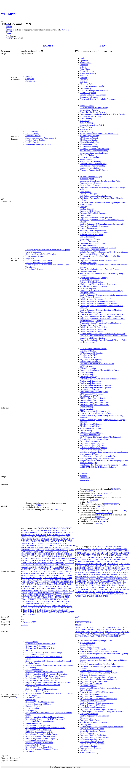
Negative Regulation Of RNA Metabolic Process (44, 672)
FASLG (101, 562)
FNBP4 (89, 564)
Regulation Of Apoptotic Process (92, 744)
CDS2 (57, 539)
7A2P (107, 634)
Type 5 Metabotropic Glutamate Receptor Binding (99, 134)
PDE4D (115, 574)
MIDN (57, 567)
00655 (77, 619)
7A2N (97, 634)
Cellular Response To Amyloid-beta (93, 327)
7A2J (77, 634)
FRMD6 (29, 552)
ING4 (58, 556)
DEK (34, 545)
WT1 (30, 606)
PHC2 (23, 580)
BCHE (38, 535)
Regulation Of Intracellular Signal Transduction (98, 709)
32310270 (108, 513)
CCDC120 (36, 539)
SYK (77, 589)
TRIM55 (47, 45)
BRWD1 (55, 535)
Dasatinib (83, 473)
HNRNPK (100, 566)
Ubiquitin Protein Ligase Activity (38, 144)
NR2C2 (24, 576)
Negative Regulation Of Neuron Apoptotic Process (99, 269)
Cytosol (83, 67)
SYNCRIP (64, 591)
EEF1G (72, 545)
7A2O (102, 634)
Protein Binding (31, 131)
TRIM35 (44, 597)
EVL (83, 562)
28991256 (96, 519)
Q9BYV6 (24, 625)
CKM (23, 541)
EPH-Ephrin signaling (88, 377)
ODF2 (48, 576)
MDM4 (51, 567)
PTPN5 (96, 581)
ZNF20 (63, 608)
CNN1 (94, 555)
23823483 (44, 507)
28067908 (107, 504)
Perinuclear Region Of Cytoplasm (93, 86)
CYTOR (40, 543)
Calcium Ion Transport (88, 194)
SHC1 (98, 585)
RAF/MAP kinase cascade (90, 435)
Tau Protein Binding (88, 159)
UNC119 (109, 594)
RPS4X (55, 586)
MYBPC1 (31, 571)
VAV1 (115, 594)
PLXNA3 (68, 580)
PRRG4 (125, 579)
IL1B (83, 568)
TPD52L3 (57, 595)
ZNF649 (38, 612)
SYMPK (56, 591)
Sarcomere (29, 751)
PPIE (43, 582)
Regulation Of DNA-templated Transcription (42, 678)
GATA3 (48, 552)
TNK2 (105, 589)
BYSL (68, 535)
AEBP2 (69, 528)
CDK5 (77, 555)
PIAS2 (39, 580)
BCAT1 (32, 535)
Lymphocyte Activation (89, 714)
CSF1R (125, 555)
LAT (101, 570)
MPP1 (36, 569)
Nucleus (28, 77)
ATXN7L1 (25, 535)
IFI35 (32, 556)
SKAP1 (108, 585)
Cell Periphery (85, 88)
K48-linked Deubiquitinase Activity (39, 732)
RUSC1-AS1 (26, 588)
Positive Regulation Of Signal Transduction (96, 692)
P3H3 (23, 578)
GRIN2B (86, 566)
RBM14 (50, 584)
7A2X (98, 636)
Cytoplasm (29, 79)
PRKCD (78, 579)
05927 (23, 619)
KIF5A (35, 560)
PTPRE (115, 581)
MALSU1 (24, 567)
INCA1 (53, 556)
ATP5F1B (47, 532)
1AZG (98, 627)
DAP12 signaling (86, 372)
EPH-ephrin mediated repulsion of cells (95, 411)
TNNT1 (112, 589)
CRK (120, 555)
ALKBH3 (42, 530)
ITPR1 (117, 568)
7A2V (87, 636)
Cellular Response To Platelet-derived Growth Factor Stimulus (104, 252)
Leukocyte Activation (88, 686)
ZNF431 (38, 610)
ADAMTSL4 (60, 528)
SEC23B (34, 588)
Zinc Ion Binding (32, 134)
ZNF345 (31, 610)
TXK (85, 594)
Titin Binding (30, 667)
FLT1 (83, 564)
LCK (105, 570)
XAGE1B (36, 606)
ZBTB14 (61, 606)
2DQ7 (92, 630)
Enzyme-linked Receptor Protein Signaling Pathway (100, 688)
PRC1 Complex (31, 695)
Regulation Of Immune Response (93, 658)
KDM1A (78, 570)
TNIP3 (23, 595)
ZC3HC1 (41, 608)
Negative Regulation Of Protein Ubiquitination (98, 248)
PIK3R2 (93, 577)
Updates (9, 33)
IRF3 (27, 558)
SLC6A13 (51, 588)
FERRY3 (48, 550)
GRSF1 (93, 566)
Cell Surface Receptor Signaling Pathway (96, 196)
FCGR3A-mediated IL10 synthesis (93, 448)
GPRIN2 (34, 554)
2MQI (98, 630)
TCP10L (24, 593)
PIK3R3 (100, 577)
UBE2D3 (39, 601)
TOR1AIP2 (48, 595)
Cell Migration (85, 724)
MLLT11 (29, 569)
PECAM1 (79, 577)
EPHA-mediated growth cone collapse (94, 402)
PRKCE (85, 579)
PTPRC (109, 581)
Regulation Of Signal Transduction (93, 681)
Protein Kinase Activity (89, 110)
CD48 (94, 553)
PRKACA (57, 582)
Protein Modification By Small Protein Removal (43, 657)
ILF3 (48, 556)
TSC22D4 (45, 599)
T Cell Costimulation (88, 245)
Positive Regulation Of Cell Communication (97, 703)
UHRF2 (102, 594)
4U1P (102, 632)
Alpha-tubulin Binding (88, 144)
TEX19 (30, 593)
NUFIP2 (42, 576)
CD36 (84, 553)
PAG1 (104, 574)
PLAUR (106, 577)
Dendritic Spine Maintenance (91, 312)
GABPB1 (40, 552)
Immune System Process (89, 185)
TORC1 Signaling (32, 708)
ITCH (103, 568)
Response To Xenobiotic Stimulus (93, 213)
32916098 (94, 500)
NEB (38, 573)
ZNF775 (70, 612)
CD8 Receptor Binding (89, 140)
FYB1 (94, 564)
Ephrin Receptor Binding (89, 157)
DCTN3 (67, 543)
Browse (9, 27)
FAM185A (65, 548)
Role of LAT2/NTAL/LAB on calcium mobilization (100, 379)
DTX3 (94, 559)
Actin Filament (85, 69)
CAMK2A (60, 537)
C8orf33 (123, 549)
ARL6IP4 (33, 532)
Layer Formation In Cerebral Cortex (94, 232)
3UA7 (82, 632)
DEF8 (29, 545)
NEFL (48, 573)
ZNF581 (24, 612)
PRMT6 (112, 579)
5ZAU (112, 632)
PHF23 (28, 580)
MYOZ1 (68, 571)
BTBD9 (62, 535)
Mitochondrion (85, 63)
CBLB (99, 551)
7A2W (92, 636)
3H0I (124, 630)
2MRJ (103, 630)
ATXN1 (88, 549)
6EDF (117, 632)
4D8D (88, 632)
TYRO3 (96, 594)
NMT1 (125, 572)
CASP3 (78, 551)
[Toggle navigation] (2, 21)
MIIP (62, 567)
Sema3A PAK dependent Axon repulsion (95, 413)
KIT (97, 570)
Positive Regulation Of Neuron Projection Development (101, 224)
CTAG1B (55, 541)
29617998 (100, 506)
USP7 (50, 603)
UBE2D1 (24, 601)
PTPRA (103, 581)
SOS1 (89, 587)
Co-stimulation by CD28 (89, 390)
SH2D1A (84, 585)
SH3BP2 (92, 585)
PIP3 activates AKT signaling (91, 353)
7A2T (77, 636)
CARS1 (24, 539)
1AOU (88, 627)
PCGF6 (58, 578)
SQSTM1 (43, 591)
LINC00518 (49, 563)
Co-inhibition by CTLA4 (89, 396)
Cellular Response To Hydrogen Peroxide (96, 299)
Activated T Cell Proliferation (91, 282)
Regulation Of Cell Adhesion (91, 684)
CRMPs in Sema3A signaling (91, 424)
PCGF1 (46, 578)
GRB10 (46, 554)
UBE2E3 (46, 601)
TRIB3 (23, 597)
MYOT (62, 571)
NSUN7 (35, 576)
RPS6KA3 (108, 583)
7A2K (82, 634)
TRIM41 (51, 597)
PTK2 (77, 581)
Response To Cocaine (88, 263)
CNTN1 (106, 555)
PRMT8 (119, 579)
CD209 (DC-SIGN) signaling (91, 433)
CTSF (70, 541)
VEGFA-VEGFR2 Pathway (90, 428)
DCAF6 (60, 543)
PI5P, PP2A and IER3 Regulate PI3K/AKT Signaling (100, 437)
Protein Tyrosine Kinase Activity (92, 112)
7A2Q (112, 634)
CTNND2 (105, 557)
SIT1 (103, 585)
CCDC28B (45, 539)
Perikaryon (84, 80)
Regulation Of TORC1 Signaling (38, 730)
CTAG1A (48, 541)
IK (40, 556)
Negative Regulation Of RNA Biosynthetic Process (45, 676)
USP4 (40, 603)
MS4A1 (98, 572)
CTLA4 (90, 557)
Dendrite (83, 78)
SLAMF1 (121, 585)
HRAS (107, 566)
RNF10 (41, 586)
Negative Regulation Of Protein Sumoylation (42, 736)
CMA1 (88, 555)
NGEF (53, 573)
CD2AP (78, 553)
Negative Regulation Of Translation (39, 743)
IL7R (94, 568)
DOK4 (88, 559)
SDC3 (123, 583)
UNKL (23, 603)
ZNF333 (24, 610)
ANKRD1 (50, 530)
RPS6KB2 (117, 583)
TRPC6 (98, 592)
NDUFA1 (24, 573)
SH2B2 (78, 585)
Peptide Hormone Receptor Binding (93, 164)
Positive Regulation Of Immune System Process (98, 651)
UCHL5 (68, 601)
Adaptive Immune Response (91, 183)
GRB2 (121, 564)
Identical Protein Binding (35, 140)
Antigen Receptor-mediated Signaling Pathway (98, 677)
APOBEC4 (25, 532)
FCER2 (107, 562)
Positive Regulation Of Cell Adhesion (94, 716)
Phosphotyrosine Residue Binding (93, 701)
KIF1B (30, 560)
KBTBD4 (45, 558)
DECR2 (24, 545)
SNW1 (65, 588)
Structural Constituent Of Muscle (38, 704)
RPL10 (101, 583)
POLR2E (30, 582)
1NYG (77, 630)
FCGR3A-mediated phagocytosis (92, 450)
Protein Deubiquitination (34, 654)
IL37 (43, 556)
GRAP (109, 564)
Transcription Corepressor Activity (38, 741)
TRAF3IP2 (65, 595)
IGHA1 (78, 568)
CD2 (115, 551)
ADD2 (108, 546)
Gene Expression (86, 215)
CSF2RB (78, 557)
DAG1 (111, 557)
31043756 (98, 495)
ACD (47, 528)
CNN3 (99, 555)
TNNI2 (35, 595)
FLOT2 (78, 564)
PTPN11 (90, 581)
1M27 (119, 627)
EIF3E (31, 548)
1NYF (124, 627)
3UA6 (77, 632)
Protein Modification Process (36, 691)
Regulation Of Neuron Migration (92, 338)
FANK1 (32, 550)
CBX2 (29, 539)
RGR (69, 584)
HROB (23, 556)
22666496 (39, 505)
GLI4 (59, 552)
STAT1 (111, 587)
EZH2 (58, 548)
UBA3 (65, 599)
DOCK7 (52, 545)
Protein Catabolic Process (90, 239)
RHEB (23, 586)
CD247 (125, 551)
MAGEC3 (65, 565)
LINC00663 (59, 563)
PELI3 (64, 578)
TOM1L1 (118, 589)
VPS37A (24, 606)
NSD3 (29, 576)
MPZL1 (42, 569)
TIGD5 (42, 593)
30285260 (104, 519)
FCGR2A (114, 562)
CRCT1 (41, 541)
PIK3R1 (86, 577)
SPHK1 (95, 587)
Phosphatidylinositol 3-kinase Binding (94, 149)
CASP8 (84, 551)
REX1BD (63, 584)
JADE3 (38, 558)
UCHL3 (61, 601)
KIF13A (24, 560)
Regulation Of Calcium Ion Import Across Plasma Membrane (103, 336)
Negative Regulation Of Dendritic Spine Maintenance (100, 323)
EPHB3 (78, 562)
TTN (51, 599)
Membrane (84, 75)
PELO (69, 578)
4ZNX (107, 632)
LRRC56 (46, 565)
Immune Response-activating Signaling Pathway (98, 673)
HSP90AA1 (114, 566)
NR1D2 (67, 573)
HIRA (62, 554)
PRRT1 (70, 582)
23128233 (115, 504)
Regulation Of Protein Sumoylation (39, 747)
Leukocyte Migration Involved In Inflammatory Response (47, 250)
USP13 (29, 603)
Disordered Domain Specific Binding (94, 170)
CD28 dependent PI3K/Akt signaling (94, 392)
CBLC (104, 551)
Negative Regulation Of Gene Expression (96, 217)
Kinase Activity (86, 127)
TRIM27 (37, 597)
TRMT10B (32, 599)
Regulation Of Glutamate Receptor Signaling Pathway (101, 316)
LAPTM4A (34, 563)
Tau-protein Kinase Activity (90, 162)
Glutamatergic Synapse (89, 97)
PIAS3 (45, 580)
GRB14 (52, 554)
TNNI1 (29, 595)
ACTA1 (52, 528)
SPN (106, 587)
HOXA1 (68, 554)
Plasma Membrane (87, 71)
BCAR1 (100, 549)
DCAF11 (53, 543)
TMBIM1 (58, 593)
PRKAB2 (49, 582)
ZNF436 (45, 610)
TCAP (71, 591)
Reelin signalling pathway (90, 441)
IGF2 (37, 556)
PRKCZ (105, 579)
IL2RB (88, 568)
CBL (95, 551)
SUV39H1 (124, 587)
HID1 (58, 554)
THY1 (96, 589)
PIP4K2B (52, 580)
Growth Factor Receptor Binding (92, 166)
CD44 (89, 553)
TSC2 (39, 599)
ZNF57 (65, 610)
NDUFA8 (32, 573)
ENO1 (103, 559)
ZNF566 (58, 610)
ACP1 (94, 546)
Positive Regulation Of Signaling (92, 705)
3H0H (118, 630)
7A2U (82, 636)
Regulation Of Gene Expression (37, 725)
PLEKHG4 (60, 580)
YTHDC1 (98, 596)
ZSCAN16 (31, 614)
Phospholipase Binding (89, 146)
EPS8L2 (46, 548)
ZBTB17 (68, 606)
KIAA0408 (70, 558)
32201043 (100, 513)
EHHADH (25, 548)
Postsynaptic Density (88, 73)
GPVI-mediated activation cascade (93, 349)
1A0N (77, 627)
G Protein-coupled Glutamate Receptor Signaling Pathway (102, 202)
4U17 (97, 632)
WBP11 (91, 596)
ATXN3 (63, 532)
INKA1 (64, 556)
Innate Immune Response (35, 256)
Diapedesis (29, 258)
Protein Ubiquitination (88, 228)
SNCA (77, 587)
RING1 (35, 586)
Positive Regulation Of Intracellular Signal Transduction (101, 727)
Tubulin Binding (86, 123)
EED (67, 545)
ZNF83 (23, 614)
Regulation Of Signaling (89, 694)
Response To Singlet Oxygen (91, 177)
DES (38, 545)
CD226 (120, 551)
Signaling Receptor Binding (90, 116)
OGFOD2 (55, 576)
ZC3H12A (33, 608)
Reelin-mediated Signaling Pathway (93, 254)
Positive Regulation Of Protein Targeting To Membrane (101, 310)
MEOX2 (91, 572)
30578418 (103, 521)
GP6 (104, 564)
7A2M (92, 634)
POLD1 (24, 582)
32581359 (107, 493)
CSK (84, 557)
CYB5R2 (24, 543)
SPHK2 (101, 587)
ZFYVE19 (49, 608)
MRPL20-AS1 (58, 569)
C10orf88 (24, 537)
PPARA (37, 582)
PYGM (23, 584)
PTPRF (121, 581)
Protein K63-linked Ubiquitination (38, 260)
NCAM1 (105, 572)
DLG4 (117, 557)
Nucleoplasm (30, 700)
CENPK (63, 539)
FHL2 (54, 550)
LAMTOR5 (25, 563)
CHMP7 (70, 539)
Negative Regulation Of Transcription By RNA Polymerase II (49, 693)
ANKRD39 (58, 530)
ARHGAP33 (80, 549)
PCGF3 (52, 578)
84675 (23, 617)
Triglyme (83, 476)
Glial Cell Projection (88, 93)
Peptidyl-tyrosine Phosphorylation (93, 230)
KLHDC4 (42, 560)
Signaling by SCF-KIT (88, 355)
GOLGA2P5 (25, 554)
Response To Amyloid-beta (90, 325)
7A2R (117, 634)
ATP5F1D (55, 532)
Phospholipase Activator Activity (92, 125)
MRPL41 (68, 569)
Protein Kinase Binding (89, 752)
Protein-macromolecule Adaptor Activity (41, 138)
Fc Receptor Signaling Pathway (92, 742)
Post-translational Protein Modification (40, 644)
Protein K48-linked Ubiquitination (38, 263)
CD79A (109, 553)
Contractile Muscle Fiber (35, 706)
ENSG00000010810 (83, 622)
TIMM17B (50, 593)
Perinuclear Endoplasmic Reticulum (94, 91)
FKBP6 (60, 550)
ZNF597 (31, 612)
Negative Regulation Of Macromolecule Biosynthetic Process (49, 665)
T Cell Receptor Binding (89, 136)
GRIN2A (78, 566)
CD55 (103, 553)
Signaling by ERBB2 (88, 351)
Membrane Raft (86, 84)
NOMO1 (60, 573)
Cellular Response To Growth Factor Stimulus (97, 301)
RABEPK (30, 584)
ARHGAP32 (116, 546)
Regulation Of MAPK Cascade (92, 729)
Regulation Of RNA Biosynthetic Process (41, 680)
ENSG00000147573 (28, 622)
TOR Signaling (31, 710)
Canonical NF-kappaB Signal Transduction (41, 254)
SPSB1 (31, 591)
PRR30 (64, 582)
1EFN (104, 627)
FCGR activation (86, 366)
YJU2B (43, 606)
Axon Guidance (86, 205)
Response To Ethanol (88, 271)
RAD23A (38, 584)
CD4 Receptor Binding (89, 138)
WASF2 (85, 596)
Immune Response (87, 733)
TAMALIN (84, 589)
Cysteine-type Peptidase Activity (38, 646)
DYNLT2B (60, 545)
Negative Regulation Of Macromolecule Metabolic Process (48, 682)
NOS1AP (78, 574)
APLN (65, 530)
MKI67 (67, 567)
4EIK (93, 632)
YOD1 (48, 606)
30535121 (99, 508)
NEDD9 (119, 572)
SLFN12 (58, 588)
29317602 (58, 509)
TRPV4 (105, 592)
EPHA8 (122, 559)
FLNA (65, 550)
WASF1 (78, 596)
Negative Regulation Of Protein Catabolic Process (99, 260)
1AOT (82, 627)
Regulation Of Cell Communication (93, 696)
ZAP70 (105, 596)
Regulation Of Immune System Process (95, 649)
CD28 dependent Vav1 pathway (92, 394)
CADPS (52, 537)
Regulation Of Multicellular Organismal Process (98, 679)
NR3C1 (92, 574)
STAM (50, 591)
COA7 (27, 541)
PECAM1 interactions (88, 368)
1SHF (83, 630)
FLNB (71, 550)
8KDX (118, 636)
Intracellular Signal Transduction (92, 250)
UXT (60, 603)
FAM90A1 (25, 550)
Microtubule (30, 81)
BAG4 (94, 549)
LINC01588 (25, 565)
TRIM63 (65, 597)
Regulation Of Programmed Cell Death (95, 737)
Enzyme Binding (86, 131)
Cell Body (84, 82)
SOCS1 (83, 587)
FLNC (23, 552)
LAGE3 (71, 560)
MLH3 (23, 569)
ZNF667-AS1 (53, 612)
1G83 (114, 627)
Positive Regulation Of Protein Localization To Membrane (102, 334)
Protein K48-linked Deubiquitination (39, 721)
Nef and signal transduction (90, 362)
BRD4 (49, 535)
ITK (113, 568)
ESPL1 (53, 548)
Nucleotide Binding (87, 106)
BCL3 (106, 549)
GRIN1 (127, 564)
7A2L (87, 634)
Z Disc (28, 659)
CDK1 (126, 553)
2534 (77, 617)
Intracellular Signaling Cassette (92, 739)
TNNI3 (41, 595)
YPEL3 (55, 606)
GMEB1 (64, 552)
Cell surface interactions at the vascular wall (97, 364)
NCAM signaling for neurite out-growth (95, 385)
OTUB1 (62, 576)
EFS (99, 559)
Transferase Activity (33, 136)
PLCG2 (119, 577)
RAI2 (44, 584)
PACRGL (29, 578)
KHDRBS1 (91, 570)
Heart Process (85, 192)
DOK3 (83, 559)
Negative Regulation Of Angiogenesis (94, 226)
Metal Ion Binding (32, 142)
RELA (56, 584)
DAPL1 (47, 543)
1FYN (109, 627)
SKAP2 (115, 585)
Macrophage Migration (34, 269)
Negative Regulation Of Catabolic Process (41, 749)
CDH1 (121, 553)
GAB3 (99, 564)
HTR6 (122, 566)
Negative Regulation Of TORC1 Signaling (41, 738)
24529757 (116, 489)
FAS (96, 562)
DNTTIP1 (44, 545)
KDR (84, 570)
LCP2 (110, 570)
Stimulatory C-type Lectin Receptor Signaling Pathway (101, 181)
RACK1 (90, 583)
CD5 (98, 553)
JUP (127, 568)
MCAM (78, 572)
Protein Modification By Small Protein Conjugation (45, 652)
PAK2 (109, 574)
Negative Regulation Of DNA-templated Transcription (46, 674)
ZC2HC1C (25, 608)
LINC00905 (69, 563)
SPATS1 (71, 588)
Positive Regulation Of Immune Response (96, 671)
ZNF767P (63, 612)
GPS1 (40, 554)
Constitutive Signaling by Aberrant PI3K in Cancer (99, 370)
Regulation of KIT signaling (91, 359)
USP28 (35, 603)
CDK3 (52, 539)
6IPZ (127, 632)
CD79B (115, 553)
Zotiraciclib (84, 480)
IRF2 (23, 558)
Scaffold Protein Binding (89, 168)
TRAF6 (126, 589)
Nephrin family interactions (90, 381)
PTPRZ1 (78, 583)
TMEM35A (67, 593)
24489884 (90, 491)
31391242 (65, 30)
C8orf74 (45, 537)
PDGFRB (122, 574)
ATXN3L (69, 532)
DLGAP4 (123, 557)
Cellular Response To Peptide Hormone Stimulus (99, 303)
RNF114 (48, 586)
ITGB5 (32, 558)
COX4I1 (34, 541)
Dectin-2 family (86, 430)
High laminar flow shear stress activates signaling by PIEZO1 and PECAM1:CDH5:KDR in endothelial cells (103, 466)
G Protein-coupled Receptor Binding (94, 108)
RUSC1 (67, 586)
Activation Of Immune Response (92, 675)
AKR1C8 (34, 530)
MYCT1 (55, 571)
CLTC (83, 555)
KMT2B (57, 560)
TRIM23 (29, 597)
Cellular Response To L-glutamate (93, 329)
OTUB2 (69, 576)
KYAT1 (64, 560)
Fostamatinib (85, 478)
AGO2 (27, 530)
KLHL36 (50, 560)
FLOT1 (121, 562)
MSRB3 (24, 571)
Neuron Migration (87, 179)
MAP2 (120, 570)
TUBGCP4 (58, 599)
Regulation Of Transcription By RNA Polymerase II (45, 719)
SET (40, 588)
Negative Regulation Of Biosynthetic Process (42, 685)
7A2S (122, 634)
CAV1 (90, 551)
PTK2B (83, 581)
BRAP (43, 535)
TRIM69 (24, 599)
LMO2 (40, 565)
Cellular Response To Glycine (91, 331)
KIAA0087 (61, 558)
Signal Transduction (33, 252)
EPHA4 (116, 559)
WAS (125, 594)
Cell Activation (86, 690)
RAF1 (95, 583)
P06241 (78, 625)
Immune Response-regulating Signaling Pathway (98, 664)
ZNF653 (45, 612)
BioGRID (9, 38)
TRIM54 (58, 597)
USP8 (55, 603)
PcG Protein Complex (33, 723)
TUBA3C (119, 592)
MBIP (45, 567)
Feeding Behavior (87, 209)
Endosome (84, 65)
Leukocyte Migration (88, 288)
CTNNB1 (63, 541)
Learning (83, 207)
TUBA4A (79, 594)
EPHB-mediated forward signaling (93, 398)
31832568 (122, 510)
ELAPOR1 (39, 548)
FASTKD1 (40, 550)
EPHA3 (109, 559)
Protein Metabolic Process (35, 745)
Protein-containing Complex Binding (94, 153)
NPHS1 (86, 574)
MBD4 (40, 567)
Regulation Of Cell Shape (90, 211)
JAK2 (123, 568)
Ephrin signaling (86, 407)
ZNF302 (70, 608)
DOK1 (77, 559)
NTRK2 (99, 574)
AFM (23, 530)
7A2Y (103, 636)
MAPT (126, 570)
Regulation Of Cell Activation (91, 720)
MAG (115, 570)
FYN (102, 45)
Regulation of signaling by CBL (92, 443)
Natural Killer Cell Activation (91, 235)
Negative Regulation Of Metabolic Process (41, 689)
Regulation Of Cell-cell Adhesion (93, 735)
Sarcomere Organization (34, 698)
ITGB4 (108, 568)
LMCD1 (33, 565)
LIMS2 (42, 563)
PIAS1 (34, 580)
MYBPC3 (39, 571)
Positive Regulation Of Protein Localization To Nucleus (101, 314)
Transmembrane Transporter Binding (94, 151)
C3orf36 (38, 537)
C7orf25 (116, 549)
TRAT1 (78, 592)
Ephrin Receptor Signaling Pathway (93, 278)
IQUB (69, 556)
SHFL (44, 588)
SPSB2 (36, 591)
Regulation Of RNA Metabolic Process (40, 702)
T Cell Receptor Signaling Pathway (93, 286)
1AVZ (93, 627)
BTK (111, 549)
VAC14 (65, 603)
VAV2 (120, 594)
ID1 (27, 556)
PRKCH (92, 579)
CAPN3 (67, 537)
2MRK (108, 630)
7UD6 (113, 636)
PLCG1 (113, 577)
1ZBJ (88, 630)
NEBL (43, 573)
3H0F (114, 630)
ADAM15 (101, 546)
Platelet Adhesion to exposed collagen (94, 439)
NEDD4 (112, 572)
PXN (84, 583)
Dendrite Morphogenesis (89, 280)
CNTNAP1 (113, 555)
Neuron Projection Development (92, 243)
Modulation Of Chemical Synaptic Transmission (98, 284)
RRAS (60, 586)
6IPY (122, 632)
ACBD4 (41, 528)
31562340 (90, 502)
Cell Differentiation (87, 237)
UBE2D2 (31, 601)
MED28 (85, 572)
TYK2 (89, 594)
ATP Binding (85, 121)
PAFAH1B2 (37, 578)
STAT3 (117, 587)
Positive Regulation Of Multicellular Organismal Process (102, 712)
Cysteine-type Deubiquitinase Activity (40, 648)
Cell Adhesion (85, 750)
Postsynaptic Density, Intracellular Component (98, 99)
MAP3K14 (33, 567)
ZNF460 (51, 610)
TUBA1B (111, 592)
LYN (52, 565)
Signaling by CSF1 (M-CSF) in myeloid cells (97, 456)
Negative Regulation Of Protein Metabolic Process (44, 717)
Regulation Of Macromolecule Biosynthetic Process (45, 728)
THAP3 (37, 593)
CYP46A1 (32, 543)
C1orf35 (31, 537)
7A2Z (108, 636)
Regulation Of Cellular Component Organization (98, 699)
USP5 (45, 603)
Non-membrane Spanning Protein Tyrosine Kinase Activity (102, 114)
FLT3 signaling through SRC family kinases (97, 458)
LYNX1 (58, 565)
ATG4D (40, 532)
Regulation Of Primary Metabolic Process (41, 734)
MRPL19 (49, 569)
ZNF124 (57, 608)
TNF (101, 589)
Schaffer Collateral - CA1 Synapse (93, 95)
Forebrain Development (89, 241)
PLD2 (125, 577)
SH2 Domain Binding (88, 746)
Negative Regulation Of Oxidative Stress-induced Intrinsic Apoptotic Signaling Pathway (102, 320)
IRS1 (98, 568)
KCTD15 (52, 558)
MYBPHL (47, 571)
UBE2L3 (54, 601)
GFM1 (53, 552)
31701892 (100, 517)
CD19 (110, 551)
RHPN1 (29, 586)
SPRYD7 (24, 591)
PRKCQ (99, 579)
